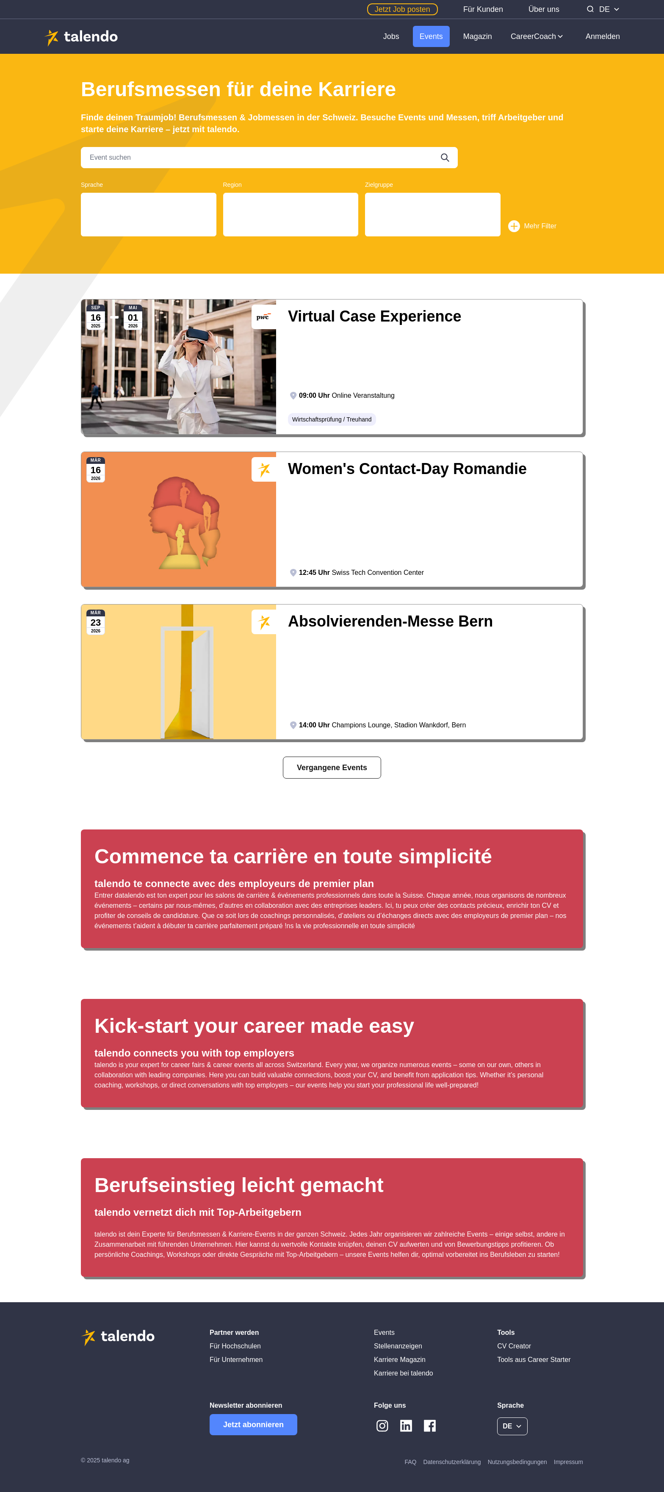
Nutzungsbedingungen (517, 1462)
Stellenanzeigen (398, 1346)
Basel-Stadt (291, 235)
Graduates (433, 202)
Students (433, 210)
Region (232, 184)
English (149, 218)
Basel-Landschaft (291, 227)
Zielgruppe (379, 184)
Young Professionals (433, 218)
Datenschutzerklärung (452, 1462)
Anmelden (603, 36)
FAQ (410, 1462)
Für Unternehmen (236, 1359)
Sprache (92, 184)
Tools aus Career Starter (533, 1359)
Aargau (291, 202)
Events (431, 36)
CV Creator (514, 1346)
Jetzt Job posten (402, 9)
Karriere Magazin (400, 1359)
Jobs (391, 36)
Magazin (477, 36)
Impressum (568, 1462)
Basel (291, 210)
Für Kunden (483, 9)
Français (149, 210)
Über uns (543, 9)
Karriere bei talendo (403, 1373)
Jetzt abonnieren (253, 1424)
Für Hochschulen (235, 1346)
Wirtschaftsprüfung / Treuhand (332, 419)
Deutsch (149, 202)
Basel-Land (291, 218)
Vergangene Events (332, 767)
